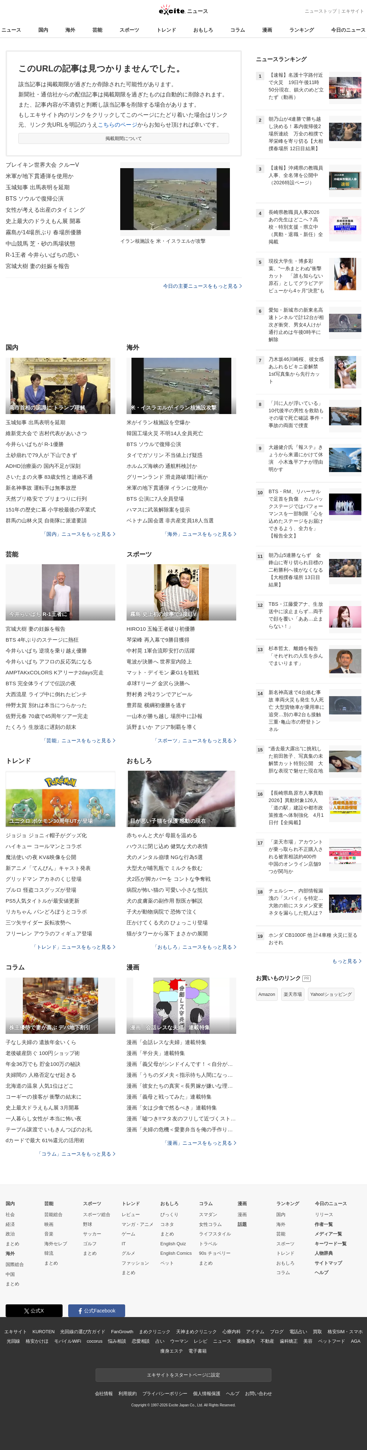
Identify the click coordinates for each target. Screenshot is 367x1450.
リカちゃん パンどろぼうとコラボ (46, 912)
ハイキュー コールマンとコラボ (44, 846)
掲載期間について (123, 138)
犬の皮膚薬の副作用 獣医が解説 (164, 901)
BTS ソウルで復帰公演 (35, 199)
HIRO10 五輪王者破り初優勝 (161, 629)
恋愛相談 (141, 1341)
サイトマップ (328, 1263)
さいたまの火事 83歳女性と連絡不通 (49, 477)
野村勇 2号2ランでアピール (160, 694)
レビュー (131, 1214)
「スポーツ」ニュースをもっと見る (194, 740)
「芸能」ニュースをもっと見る (78, 740)
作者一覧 (324, 1224)
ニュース (11, 30)
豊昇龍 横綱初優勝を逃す (157, 705)
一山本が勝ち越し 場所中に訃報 (164, 716)
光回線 (13, 1341)
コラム (237, 30)
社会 (10, 1214)
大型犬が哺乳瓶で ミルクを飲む (164, 868)
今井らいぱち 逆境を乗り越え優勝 (46, 651)
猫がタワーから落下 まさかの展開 (167, 933)
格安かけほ (37, 1341)
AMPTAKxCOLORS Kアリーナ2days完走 (55, 672)
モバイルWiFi (67, 1341)
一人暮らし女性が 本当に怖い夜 (44, 1118)
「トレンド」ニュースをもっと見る (73, 947)
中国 (10, 1274)
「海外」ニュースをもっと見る (199, 534)
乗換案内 (246, 1341)
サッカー (92, 1233)
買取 (317, 1331)
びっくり (169, 1214)
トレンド (166, 30)
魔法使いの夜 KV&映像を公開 (41, 857)
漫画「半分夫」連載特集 (156, 1053)
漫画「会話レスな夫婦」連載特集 (166, 1042)
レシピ (200, 1341)
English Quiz (173, 1243)
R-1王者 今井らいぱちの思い (42, 255)
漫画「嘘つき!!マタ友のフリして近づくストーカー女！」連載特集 (181, 1118)
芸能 (97, 30)
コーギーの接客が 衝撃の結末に (44, 1097)
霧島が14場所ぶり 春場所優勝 (44, 232)
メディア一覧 (328, 1233)
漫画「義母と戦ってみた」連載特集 (169, 1097)
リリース (324, 1214)
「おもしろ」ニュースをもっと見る (194, 947)
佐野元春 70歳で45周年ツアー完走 (47, 716)
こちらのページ (117, 125)
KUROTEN (44, 1331)
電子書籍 (197, 1351)
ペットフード (331, 1341)
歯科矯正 (289, 1341)
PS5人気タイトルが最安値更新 (42, 901)
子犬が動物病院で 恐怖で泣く (162, 912)
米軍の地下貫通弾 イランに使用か (167, 488)
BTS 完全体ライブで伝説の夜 (41, 683)
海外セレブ (55, 1243)
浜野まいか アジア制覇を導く (162, 727)
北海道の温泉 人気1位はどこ (40, 1086)
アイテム (255, 1331)
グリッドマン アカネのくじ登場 (44, 879)
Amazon (266, 994)
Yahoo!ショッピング (331, 994)
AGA (355, 1341)
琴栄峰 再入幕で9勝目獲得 (158, 640)
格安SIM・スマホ (345, 1331)
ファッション (135, 1263)
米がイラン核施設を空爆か (158, 422)
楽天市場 (293, 994)
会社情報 (104, 1393)
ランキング (301, 30)
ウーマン (179, 1341)
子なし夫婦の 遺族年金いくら (41, 1042)
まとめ (12, 1243)
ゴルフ (90, 1243)
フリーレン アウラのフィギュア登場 (49, 933)
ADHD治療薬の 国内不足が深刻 (43, 466)
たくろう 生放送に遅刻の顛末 (41, 727)
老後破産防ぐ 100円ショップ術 (43, 1053)
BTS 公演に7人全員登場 (155, 499)
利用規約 (127, 1393)
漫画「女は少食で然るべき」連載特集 (172, 1108)
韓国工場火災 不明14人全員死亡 (165, 433)
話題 (242, 1224)
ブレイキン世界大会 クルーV (42, 165)
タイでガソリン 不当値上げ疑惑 (164, 455)
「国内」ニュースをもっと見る (78, 534)
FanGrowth (122, 1331)
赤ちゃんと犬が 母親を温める (162, 835)
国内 (43, 30)
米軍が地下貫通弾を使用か (39, 176)
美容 (308, 1341)
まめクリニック (154, 1331)
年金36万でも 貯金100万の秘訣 (43, 1064)
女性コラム (210, 1224)
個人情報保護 (206, 1393)
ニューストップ (321, 11)
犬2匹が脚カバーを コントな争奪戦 (169, 879)
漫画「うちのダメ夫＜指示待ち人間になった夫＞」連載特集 (181, 1075)
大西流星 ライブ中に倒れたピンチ (46, 694)
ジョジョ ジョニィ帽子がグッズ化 (46, 835)
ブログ (277, 1331)
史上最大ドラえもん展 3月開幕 (42, 1108)
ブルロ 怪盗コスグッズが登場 (41, 890)
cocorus (95, 1341)
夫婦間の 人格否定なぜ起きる (41, 1075)
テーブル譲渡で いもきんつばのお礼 (49, 1129)
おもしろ (203, 30)
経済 (10, 1224)
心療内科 (231, 1331)
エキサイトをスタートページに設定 (183, 1375)
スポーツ (129, 30)
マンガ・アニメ (138, 1224)
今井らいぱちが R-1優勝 (35, 444)
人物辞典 (324, 1253)
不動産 (267, 1341)
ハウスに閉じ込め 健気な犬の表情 (167, 846)
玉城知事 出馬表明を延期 (38, 187)
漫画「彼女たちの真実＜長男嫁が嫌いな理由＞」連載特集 (181, 1086)
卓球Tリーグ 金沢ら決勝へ (158, 683)
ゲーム (128, 1233)
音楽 (48, 1233)
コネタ (167, 1224)
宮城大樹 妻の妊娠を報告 (38, 266)
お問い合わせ (258, 1393)
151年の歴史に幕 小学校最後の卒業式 (51, 510)
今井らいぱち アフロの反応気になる (49, 661)
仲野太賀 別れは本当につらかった (46, 705)
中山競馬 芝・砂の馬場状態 (40, 244)
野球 (87, 1224)
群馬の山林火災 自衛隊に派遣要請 (46, 520)
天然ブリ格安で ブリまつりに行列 (46, 499)
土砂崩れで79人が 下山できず (41, 455)
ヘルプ (321, 1272)
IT (124, 1243)
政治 (10, 1233)
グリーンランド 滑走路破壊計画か (167, 477)
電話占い (298, 1331)
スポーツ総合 (96, 1214)
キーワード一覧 (331, 1243)
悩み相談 (117, 1341)
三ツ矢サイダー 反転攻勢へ (38, 923)
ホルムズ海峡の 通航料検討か (162, 466)
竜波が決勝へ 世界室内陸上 (159, 661)
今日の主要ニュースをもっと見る (202, 286)
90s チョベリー (215, 1253)
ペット (167, 1263)
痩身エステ (171, 1351)
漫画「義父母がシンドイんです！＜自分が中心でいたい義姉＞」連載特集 (181, 1064)
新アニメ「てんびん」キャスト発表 (48, 868)
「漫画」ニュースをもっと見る (199, 1143)
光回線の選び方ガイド (82, 1331)
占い (160, 1341)
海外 (70, 30)
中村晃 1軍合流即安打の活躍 (161, 651)
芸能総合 (53, 1214)
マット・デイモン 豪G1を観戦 (163, 672)
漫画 (267, 30)
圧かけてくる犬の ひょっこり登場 (167, 923)
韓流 (48, 1253)
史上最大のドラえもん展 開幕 (43, 221)
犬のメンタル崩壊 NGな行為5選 (165, 857)
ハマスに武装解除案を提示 (158, 510)
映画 (48, 1224)
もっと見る (346, 961)
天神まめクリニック (196, 1331)
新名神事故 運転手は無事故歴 (41, 488)
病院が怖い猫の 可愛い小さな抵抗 (167, 890)
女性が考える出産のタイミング (45, 210)
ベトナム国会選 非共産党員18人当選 (170, 520)
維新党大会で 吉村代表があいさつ (46, 433)
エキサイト (352, 11)
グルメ (128, 1253)
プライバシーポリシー (165, 1393)
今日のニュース (348, 30)
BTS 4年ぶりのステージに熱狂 (42, 640)
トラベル (208, 1243)
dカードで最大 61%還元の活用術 (45, 1140)
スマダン (208, 1214)
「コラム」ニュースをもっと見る (76, 1154)
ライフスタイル (215, 1233)
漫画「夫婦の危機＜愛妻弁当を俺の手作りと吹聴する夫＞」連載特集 (181, 1129)
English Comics (176, 1253)
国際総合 (15, 1264)
